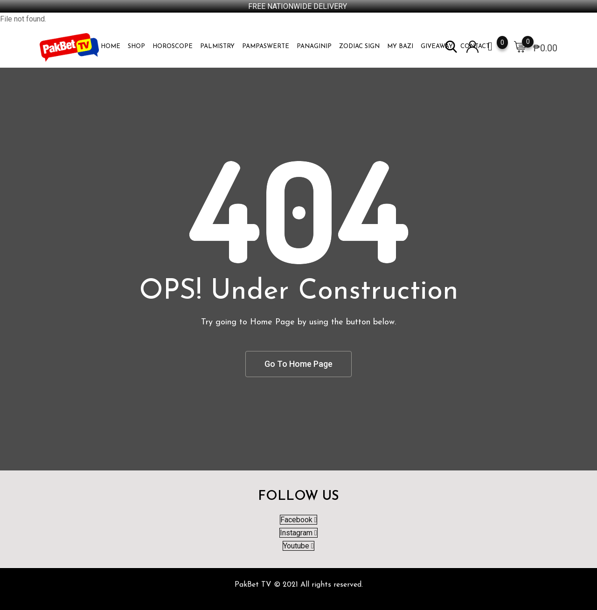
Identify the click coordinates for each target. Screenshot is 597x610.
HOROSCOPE (173, 46)
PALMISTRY (217, 46)
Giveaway (437, 46)
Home (110, 46)
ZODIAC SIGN (359, 46)
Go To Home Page (298, 364)
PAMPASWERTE (265, 46)
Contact (475, 46)
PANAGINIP (314, 46)
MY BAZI (400, 46)
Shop (136, 46)
